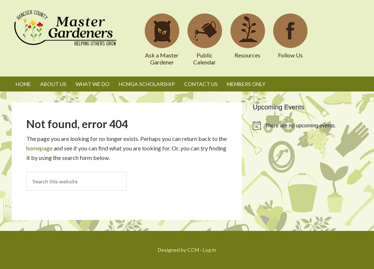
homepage (39, 148)
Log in (209, 250)
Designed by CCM (178, 250)
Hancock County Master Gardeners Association (66, 34)
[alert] (307, 125)
